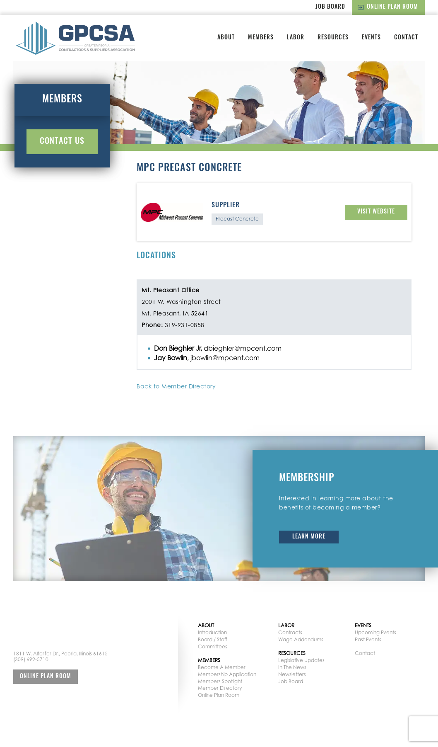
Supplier (226, 205)
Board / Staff (212, 639)
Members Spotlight (220, 681)
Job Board (330, 7)
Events (371, 38)
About (226, 38)
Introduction (212, 632)
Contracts (290, 632)
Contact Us (62, 142)
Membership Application (227, 674)
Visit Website (376, 212)
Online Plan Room (388, 7)
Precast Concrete (237, 219)
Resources (333, 38)
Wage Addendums (300, 639)
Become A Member (221, 667)
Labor (295, 38)
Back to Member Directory (176, 386)
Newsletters (292, 674)
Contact (406, 38)
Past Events (368, 639)
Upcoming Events (375, 632)
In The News (292, 667)
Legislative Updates (301, 660)
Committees (212, 646)
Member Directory (220, 688)
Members (261, 38)
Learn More (308, 537)
